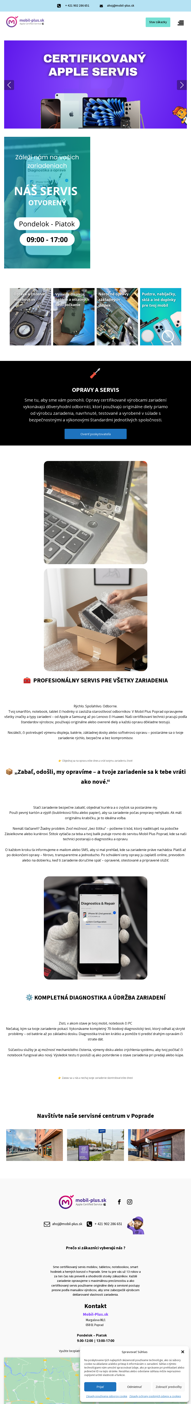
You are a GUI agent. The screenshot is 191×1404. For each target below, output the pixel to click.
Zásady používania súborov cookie (106, 1396)
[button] (183, 1352)
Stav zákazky (158, 22)
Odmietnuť (134, 1387)
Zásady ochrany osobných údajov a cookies (155, 1396)
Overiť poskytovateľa (95, 434)
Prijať (100, 1387)
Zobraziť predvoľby (169, 1387)
